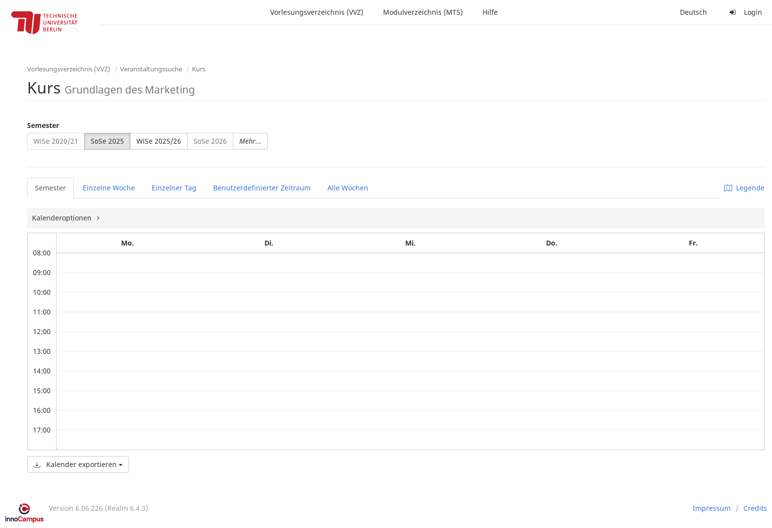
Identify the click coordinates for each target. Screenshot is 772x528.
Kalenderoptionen (63, 217)
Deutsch (693, 12)
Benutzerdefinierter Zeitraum (262, 187)
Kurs (198, 68)
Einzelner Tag (174, 187)
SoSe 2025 (107, 141)
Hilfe (490, 12)
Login (744, 12)
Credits (755, 508)
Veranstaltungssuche (151, 68)
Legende (744, 187)
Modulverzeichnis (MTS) (423, 12)
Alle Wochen (347, 187)
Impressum (712, 508)
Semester (43, 125)
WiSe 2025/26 (158, 141)
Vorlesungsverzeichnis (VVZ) (316, 12)
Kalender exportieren (78, 464)
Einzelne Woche (109, 187)
